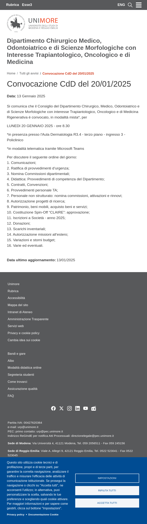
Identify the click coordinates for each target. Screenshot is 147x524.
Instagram (69, 408)
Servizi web (16, 326)
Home (11, 73)
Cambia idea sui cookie (24, 340)
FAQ (11, 395)
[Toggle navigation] (138, 5)
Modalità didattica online (25, 367)
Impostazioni (107, 478)
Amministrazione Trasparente (28, 319)
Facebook (53, 408)
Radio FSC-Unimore (93, 408)
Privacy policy (15, 514)
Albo (11, 360)
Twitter (61, 408)
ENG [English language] (121, 5)
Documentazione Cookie (43, 514)
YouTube (85, 408)
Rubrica (12, 5)
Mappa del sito (18, 305)
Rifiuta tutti (107, 490)
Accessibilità (16, 298)
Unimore (14, 284)
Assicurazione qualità (22, 388)
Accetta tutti (107, 502)
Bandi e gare (16, 353)
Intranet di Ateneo (20, 312)
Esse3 (27, 5)
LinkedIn (77, 408)
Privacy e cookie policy (23, 333)
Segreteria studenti (21, 374)
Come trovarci (17, 381)
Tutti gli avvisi (28, 73)
